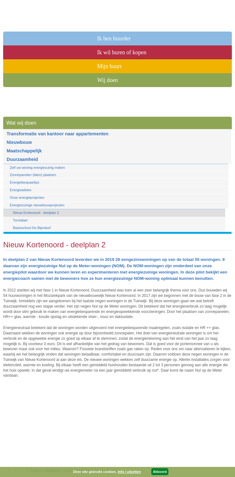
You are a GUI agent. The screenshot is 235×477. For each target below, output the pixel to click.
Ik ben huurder (114, 38)
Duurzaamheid (22, 159)
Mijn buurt (109, 66)
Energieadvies (20, 190)
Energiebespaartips (24, 182)
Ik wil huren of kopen (122, 52)
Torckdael (20, 220)
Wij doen (107, 80)
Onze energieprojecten (27, 197)
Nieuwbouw (19, 142)
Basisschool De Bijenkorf (32, 228)
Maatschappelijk (24, 150)
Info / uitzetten (129, 472)
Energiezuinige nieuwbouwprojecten (37, 205)
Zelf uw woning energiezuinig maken (37, 167)
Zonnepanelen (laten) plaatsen (33, 175)
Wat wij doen (21, 123)
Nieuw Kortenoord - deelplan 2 (36, 213)
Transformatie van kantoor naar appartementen (57, 133)
